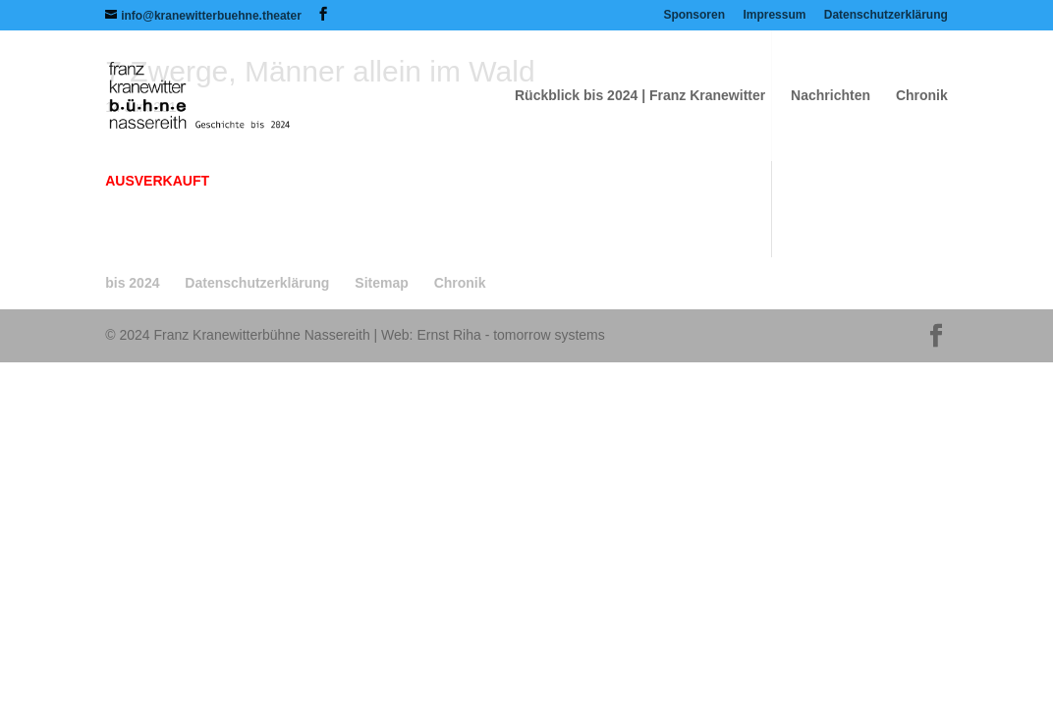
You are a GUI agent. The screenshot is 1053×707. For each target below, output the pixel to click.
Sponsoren (694, 15)
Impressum (774, 15)
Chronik (922, 95)
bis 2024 (132, 283)
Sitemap (381, 283)
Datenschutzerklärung (886, 15)
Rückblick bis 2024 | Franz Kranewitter (640, 95)
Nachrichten (830, 95)
